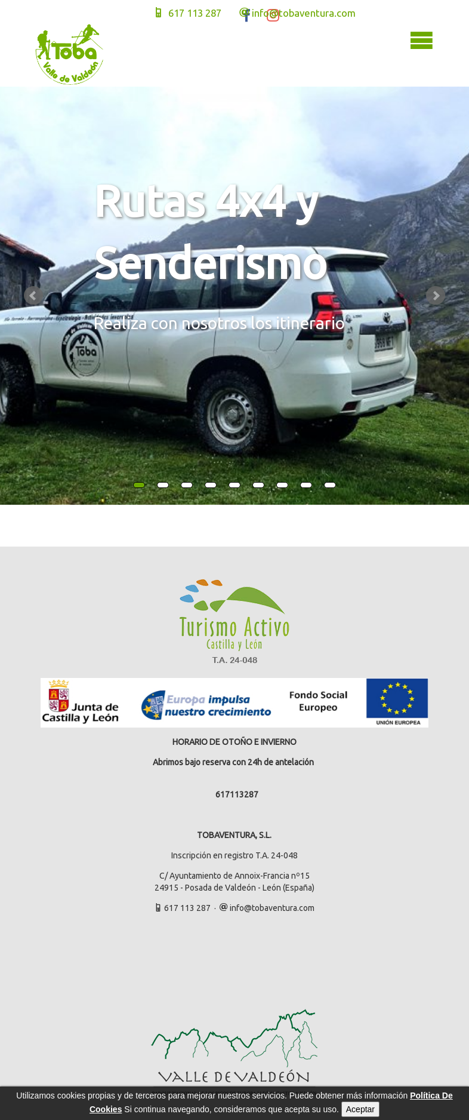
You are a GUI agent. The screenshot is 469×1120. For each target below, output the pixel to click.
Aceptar (360, 1109)
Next (435, 295)
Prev (33, 295)
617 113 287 (187, 13)
